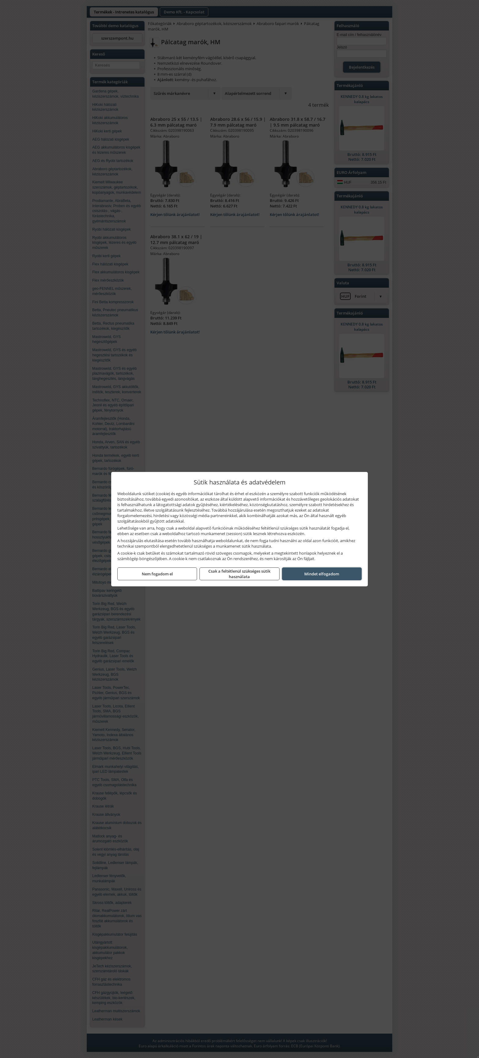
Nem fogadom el (157, 574)
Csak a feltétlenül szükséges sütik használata (239, 573)
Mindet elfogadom (321, 574)
